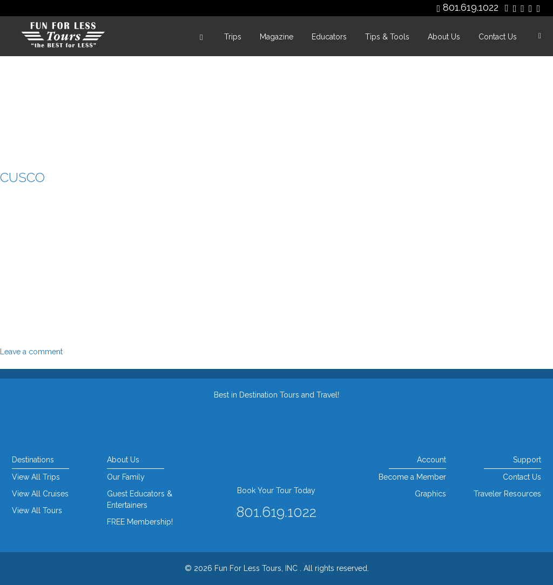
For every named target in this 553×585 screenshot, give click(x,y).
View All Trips (36, 477)
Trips (232, 36)
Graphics (430, 493)
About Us (444, 36)
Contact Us (497, 36)
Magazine (276, 36)
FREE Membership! (140, 521)
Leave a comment (31, 351)
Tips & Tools (387, 36)
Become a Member (412, 477)
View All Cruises (40, 493)
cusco (22, 177)
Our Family (126, 477)
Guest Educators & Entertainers (139, 499)
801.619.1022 (470, 7)
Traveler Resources (507, 493)
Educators (329, 36)
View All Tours (37, 510)
